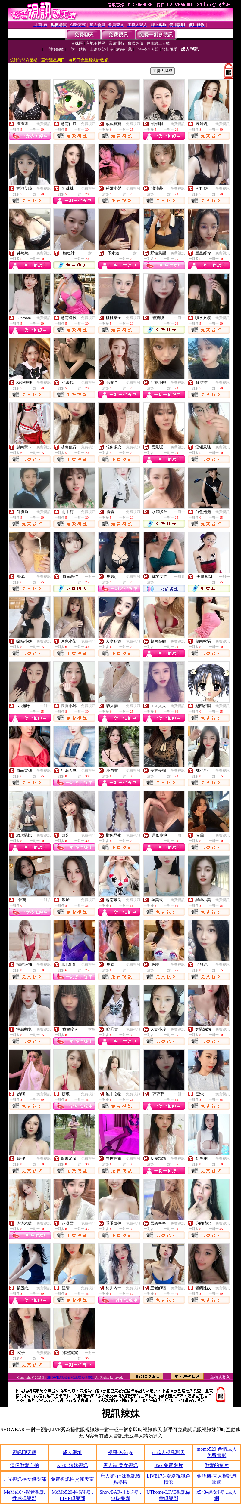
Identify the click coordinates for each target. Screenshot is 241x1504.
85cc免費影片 (168, 1465)
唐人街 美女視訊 (120, 1465)
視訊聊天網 (24, 1452)
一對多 (179, 577)
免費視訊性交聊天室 (72, 1479)
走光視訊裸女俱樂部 (24, 1479)
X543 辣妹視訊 (72, 1465)
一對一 (90, 253)
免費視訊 (43, 124)
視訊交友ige (120, 1452)
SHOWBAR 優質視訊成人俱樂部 (70, 1377)
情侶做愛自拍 (24, 1465)
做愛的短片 (217, 1465)
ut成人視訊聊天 (168, 1452)
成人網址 (72, 1452)
